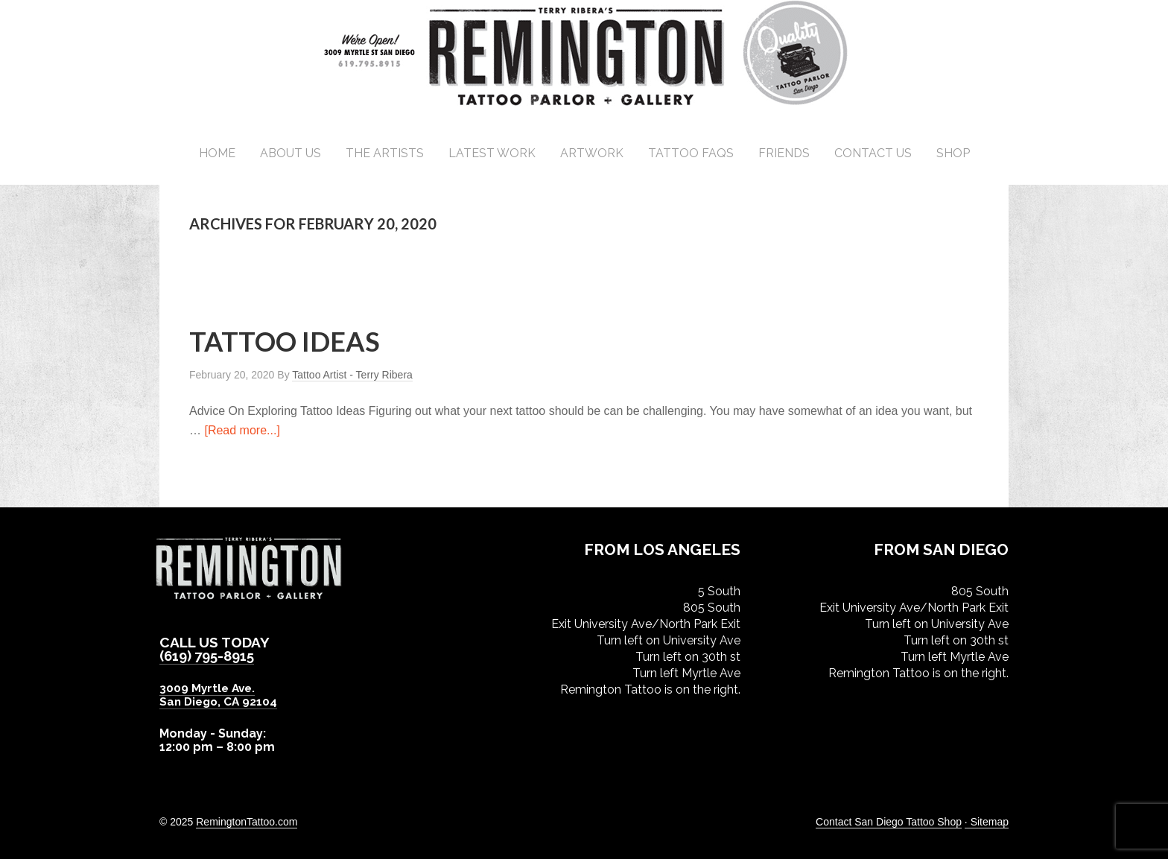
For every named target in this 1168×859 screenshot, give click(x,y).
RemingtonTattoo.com (246, 821)
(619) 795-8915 (210, 655)
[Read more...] (241, 430)
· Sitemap (987, 821)
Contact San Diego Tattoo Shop (889, 821)
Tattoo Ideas (284, 341)
